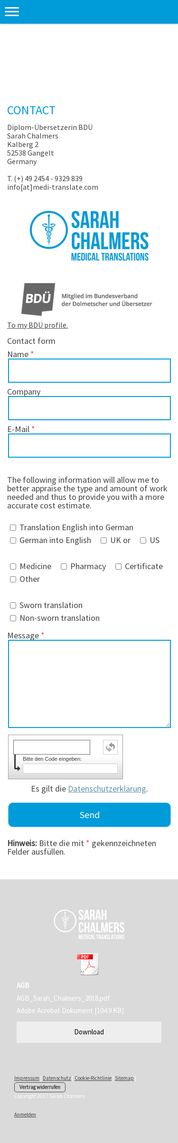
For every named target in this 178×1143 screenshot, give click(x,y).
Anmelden (25, 1114)
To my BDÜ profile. (37, 325)
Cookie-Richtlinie (93, 1078)
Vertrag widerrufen (39, 1087)
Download (89, 1031)
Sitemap (124, 1078)
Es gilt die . (89, 788)
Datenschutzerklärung (107, 788)
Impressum (26, 1078)
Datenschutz (57, 1078)
